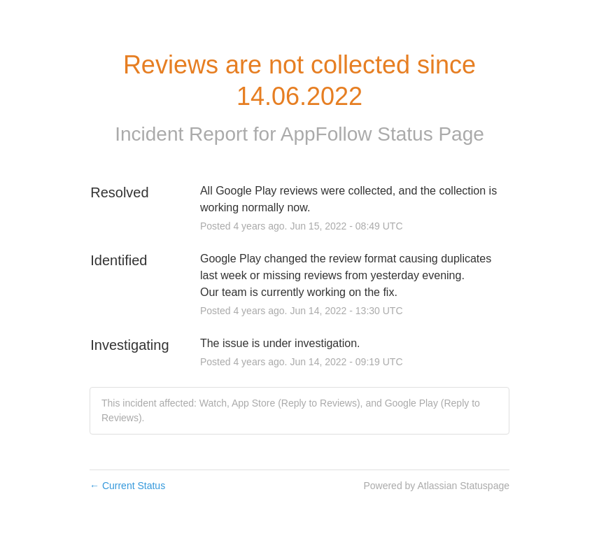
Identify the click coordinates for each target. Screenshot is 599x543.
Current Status (127, 485)
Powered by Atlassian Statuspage (436, 485)
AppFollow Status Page (382, 134)
